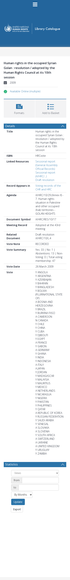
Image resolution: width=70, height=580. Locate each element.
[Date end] (38, 487)
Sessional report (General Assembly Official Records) (46, 165)
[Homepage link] (35, 27)
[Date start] (40, 480)
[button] (25, 91)
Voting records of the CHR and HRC (48, 187)
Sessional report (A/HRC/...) (45, 174)
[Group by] (35, 473)
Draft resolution (44, 180)
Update (18, 502)
